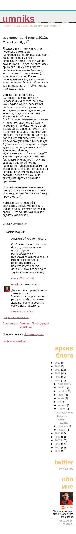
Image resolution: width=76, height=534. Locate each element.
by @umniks (66, 468)
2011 (58, 433)
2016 (58, 373)
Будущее (62, 416)
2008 (58, 443)
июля (61, 394)
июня (61, 398)
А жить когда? (16, 42)
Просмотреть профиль (65, 522)
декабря (63, 383)
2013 (58, 376)
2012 (58, 380)
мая (60, 401)
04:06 (25, 224)
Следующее (10, 323)
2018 (58, 366)
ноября (62, 387)
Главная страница (26, 325)
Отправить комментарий (16, 317)
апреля (62, 405)
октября (63, 391)
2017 (58, 369)
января (62, 429)
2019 (58, 362)
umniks (18, 18)
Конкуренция (65, 412)
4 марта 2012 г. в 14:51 (22, 311)
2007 (58, 447)
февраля (63, 426)
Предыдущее (40, 323)
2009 (58, 440)
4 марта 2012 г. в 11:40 (22, 278)
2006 (58, 451)
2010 (58, 436)
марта (62, 408)
